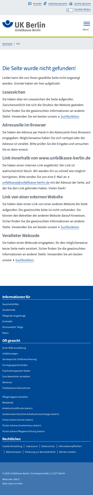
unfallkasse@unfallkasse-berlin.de (25, 182)
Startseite (7, 44)
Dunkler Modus (83, 9)
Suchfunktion (70, 116)
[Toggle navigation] (87, 24)
